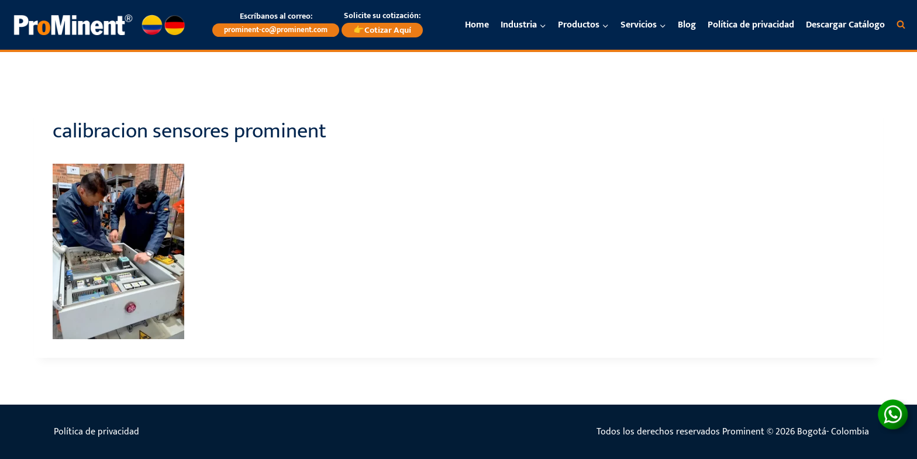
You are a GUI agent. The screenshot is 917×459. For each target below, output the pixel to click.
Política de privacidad (751, 25)
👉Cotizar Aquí (382, 30)
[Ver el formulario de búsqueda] (901, 24)
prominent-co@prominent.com (276, 29)
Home (477, 25)
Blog (687, 25)
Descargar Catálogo (845, 25)
